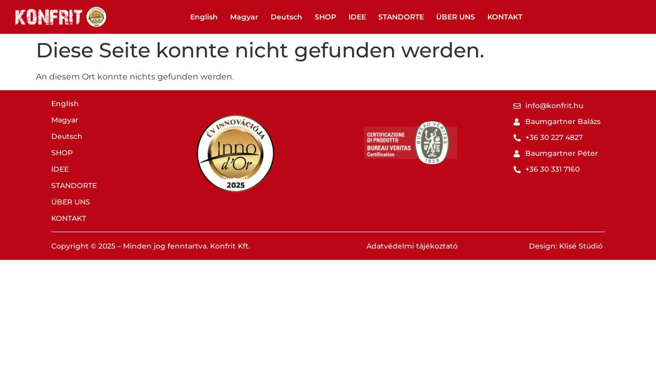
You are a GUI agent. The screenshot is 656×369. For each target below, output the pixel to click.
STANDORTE (401, 17)
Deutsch (286, 17)
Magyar (244, 17)
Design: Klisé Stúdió (566, 246)
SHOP (325, 17)
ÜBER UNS (455, 17)
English (204, 17)
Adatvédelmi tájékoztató (412, 246)
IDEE (357, 17)
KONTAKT (504, 17)
